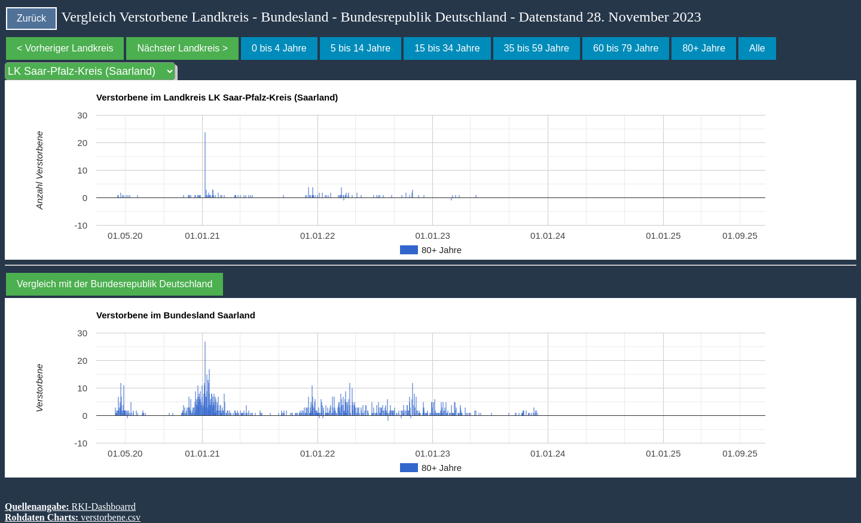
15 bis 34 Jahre (447, 48)
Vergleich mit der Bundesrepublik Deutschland (114, 284)
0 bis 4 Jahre (279, 48)
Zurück (31, 18)
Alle (757, 48)
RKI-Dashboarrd (104, 506)
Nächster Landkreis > (182, 48)
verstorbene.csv (111, 517)
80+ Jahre (703, 48)
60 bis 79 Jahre (625, 48)
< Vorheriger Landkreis (65, 48)
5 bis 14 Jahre (361, 48)
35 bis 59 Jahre (536, 48)
